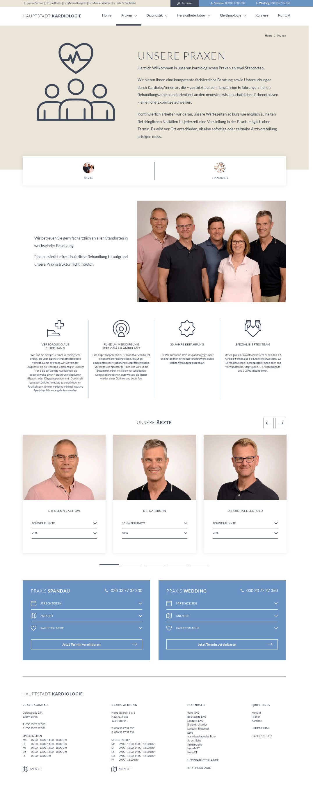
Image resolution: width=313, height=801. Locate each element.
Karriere (184, 3)
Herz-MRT (193, 748)
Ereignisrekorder (197, 724)
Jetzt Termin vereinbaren (99, 644)
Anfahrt (32, 769)
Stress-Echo (194, 740)
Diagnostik (154, 15)
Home (106, 15)
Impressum (260, 728)
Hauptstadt (52, 15)
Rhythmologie (230, 15)
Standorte (220, 170)
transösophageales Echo (201, 736)
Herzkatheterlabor (191, 15)
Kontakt (284, 15)
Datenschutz (262, 736)
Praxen (126, 15)
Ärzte (88, 170)
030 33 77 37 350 (259, 591)
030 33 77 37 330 (123, 591)
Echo (190, 732)
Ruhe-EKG (193, 712)
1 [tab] (109, 564)
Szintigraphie (194, 744)
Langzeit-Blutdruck (198, 728)
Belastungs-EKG (196, 716)
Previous (268, 423)
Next (280, 423)
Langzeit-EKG (195, 720)
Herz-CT (192, 752)
